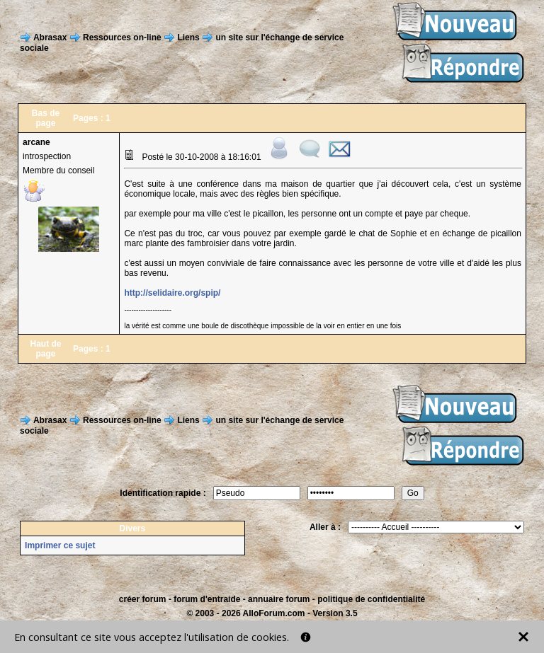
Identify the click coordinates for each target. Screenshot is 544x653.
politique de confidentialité (371, 599)
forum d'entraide (207, 599)
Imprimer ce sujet (60, 545)
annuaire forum (279, 599)
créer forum (142, 599)
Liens (188, 37)
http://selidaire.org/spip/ (172, 293)
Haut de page (46, 349)
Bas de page (46, 118)
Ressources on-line (122, 37)
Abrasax (50, 37)
